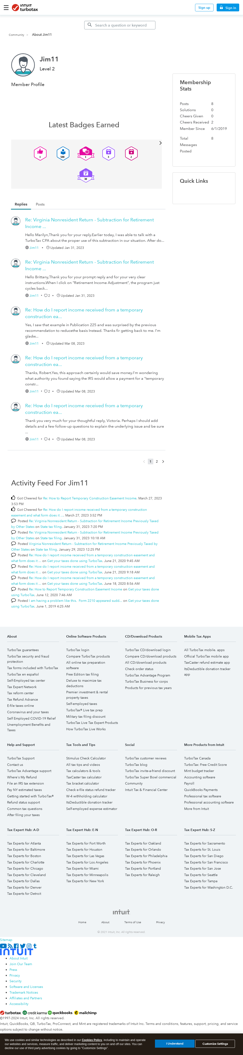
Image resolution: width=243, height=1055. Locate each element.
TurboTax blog (136, 765)
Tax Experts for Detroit (24, 893)
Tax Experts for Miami (82, 868)
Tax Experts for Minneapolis (87, 875)
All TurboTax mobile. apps (204, 650)
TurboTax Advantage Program (147, 675)
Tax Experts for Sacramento (204, 843)
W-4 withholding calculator (86, 796)
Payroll (189, 783)
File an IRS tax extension (25, 783)
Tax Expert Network (22, 687)
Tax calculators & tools (83, 771)
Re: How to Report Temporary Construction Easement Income (89, 498)
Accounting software (199, 777)
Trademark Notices (23, 992)
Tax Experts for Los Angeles (87, 862)
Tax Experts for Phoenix (143, 862)
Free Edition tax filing (82, 674)
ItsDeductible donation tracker (89, 802)
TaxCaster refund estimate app (207, 662)
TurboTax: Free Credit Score (205, 765)
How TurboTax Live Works (86, 729)
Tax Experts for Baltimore (26, 849)
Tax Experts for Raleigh (142, 875)
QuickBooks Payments (201, 790)
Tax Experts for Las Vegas (85, 856)
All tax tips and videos (83, 765)
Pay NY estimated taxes (24, 790)
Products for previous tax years (148, 688)
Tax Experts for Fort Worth (86, 843)
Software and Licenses (26, 987)
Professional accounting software (209, 802)
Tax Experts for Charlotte (25, 862)
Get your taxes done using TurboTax (74, 561)
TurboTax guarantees (23, 650)
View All (87, 142)
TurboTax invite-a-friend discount (150, 771)
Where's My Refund (22, 777)
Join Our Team (20, 964)
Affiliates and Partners (25, 998)
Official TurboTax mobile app (206, 656)
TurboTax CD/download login (148, 650)
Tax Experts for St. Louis (202, 849)
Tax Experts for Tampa (200, 881)
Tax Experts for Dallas (23, 881)
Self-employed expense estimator (91, 809)
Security (15, 981)
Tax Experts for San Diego (204, 856)
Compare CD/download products (150, 656)
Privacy (160, 922)
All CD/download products (145, 662)
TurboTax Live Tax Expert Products (92, 723)
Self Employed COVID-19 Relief (31, 718)
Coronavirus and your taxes (28, 712)
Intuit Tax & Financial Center (146, 790)
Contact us (15, 765)
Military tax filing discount (85, 716)
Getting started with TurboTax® (30, 796)
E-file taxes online (20, 705)
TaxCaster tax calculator (84, 777)
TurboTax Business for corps (146, 681)
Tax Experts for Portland (143, 868)
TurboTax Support (20, 758)
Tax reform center (20, 693)
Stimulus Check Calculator (86, 758)
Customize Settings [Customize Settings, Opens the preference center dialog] (215, 1045)
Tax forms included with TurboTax (32, 668)
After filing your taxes (23, 815)
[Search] (119, 25)
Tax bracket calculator (82, 783)
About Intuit (18, 958)
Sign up (204, 7)
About (105, 922)
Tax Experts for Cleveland (26, 875)
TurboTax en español (23, 674)
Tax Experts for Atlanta (24, 843)
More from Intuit (196, 809)
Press (13, 970)
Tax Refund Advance (22, 699)
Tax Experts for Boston (24, 856)
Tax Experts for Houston (84, 849)
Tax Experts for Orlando (143, 849)
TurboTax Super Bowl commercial (150, 777)
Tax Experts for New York (85, 881)
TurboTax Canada (197, 758)
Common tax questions (24, 809)
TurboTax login (77, 650)
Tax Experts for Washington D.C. (208, 887)
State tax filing (51, 527)
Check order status (139, 669)
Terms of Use (132, 922)
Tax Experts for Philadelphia (146, 856)
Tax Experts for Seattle (201, 875)
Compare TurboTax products (88, 656)
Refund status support (23, 802)
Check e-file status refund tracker (91, 790)
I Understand (174, 1045)
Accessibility (18, 1004)
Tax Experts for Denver (24, 887)
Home (82, 922)
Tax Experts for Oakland (143, 843)
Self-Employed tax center (26, 680)
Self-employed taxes (81, 704)
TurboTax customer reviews (145, 758)
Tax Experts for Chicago (25, 868)
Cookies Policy (92, 1041)
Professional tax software (202, 796)
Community (16, 35)
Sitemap (6, 940)
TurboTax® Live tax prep (84, 710)
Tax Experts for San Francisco (206, 862)
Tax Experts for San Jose (202, 868)
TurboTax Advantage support (29, 771)
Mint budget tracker (199, 771)
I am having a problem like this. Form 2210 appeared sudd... (75, 600)
